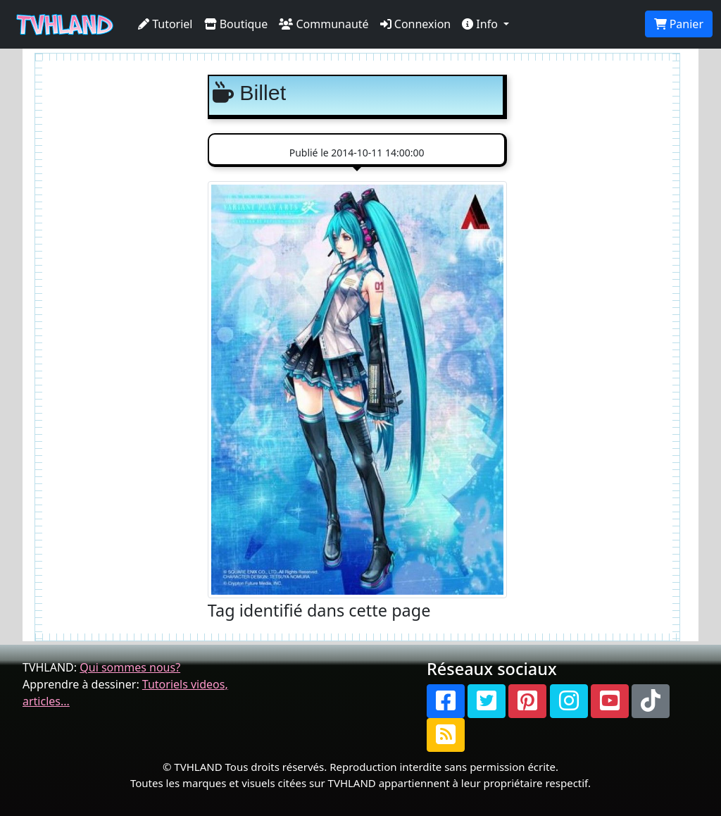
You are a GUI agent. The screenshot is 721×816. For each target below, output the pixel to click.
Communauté (323, 24)
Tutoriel (165, 24)
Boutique (236, 24)
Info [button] (481, 24)
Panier (678, 24)
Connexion (415, 24)
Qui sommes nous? (130, 667)
